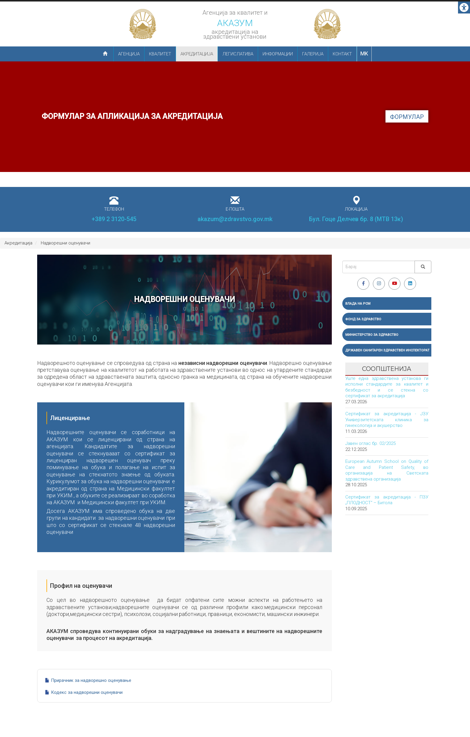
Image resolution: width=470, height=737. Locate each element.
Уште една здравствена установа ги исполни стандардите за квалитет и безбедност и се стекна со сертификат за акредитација (387, 387)
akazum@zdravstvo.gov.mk (235, 219)
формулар (407, 116)
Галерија (312, 54)
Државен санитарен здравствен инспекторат (387, 350)
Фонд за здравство (363, 319)
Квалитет (160, 54)
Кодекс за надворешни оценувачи (87, 692)
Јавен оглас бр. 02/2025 (370, 443)
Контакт (342, 54)
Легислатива (237, 54)
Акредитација (196, 54)
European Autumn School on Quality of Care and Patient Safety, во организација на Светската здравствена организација (387, 470)
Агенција (129, 54)
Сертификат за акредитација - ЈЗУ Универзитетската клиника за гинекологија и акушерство (387, 419)
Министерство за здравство (371, 335)
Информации (278, 54)
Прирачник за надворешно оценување (91, 680)
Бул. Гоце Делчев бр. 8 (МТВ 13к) (356, 219)
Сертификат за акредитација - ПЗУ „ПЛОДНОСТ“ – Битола (387, 500)
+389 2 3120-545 (114, 219)
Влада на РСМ (357, 304)
